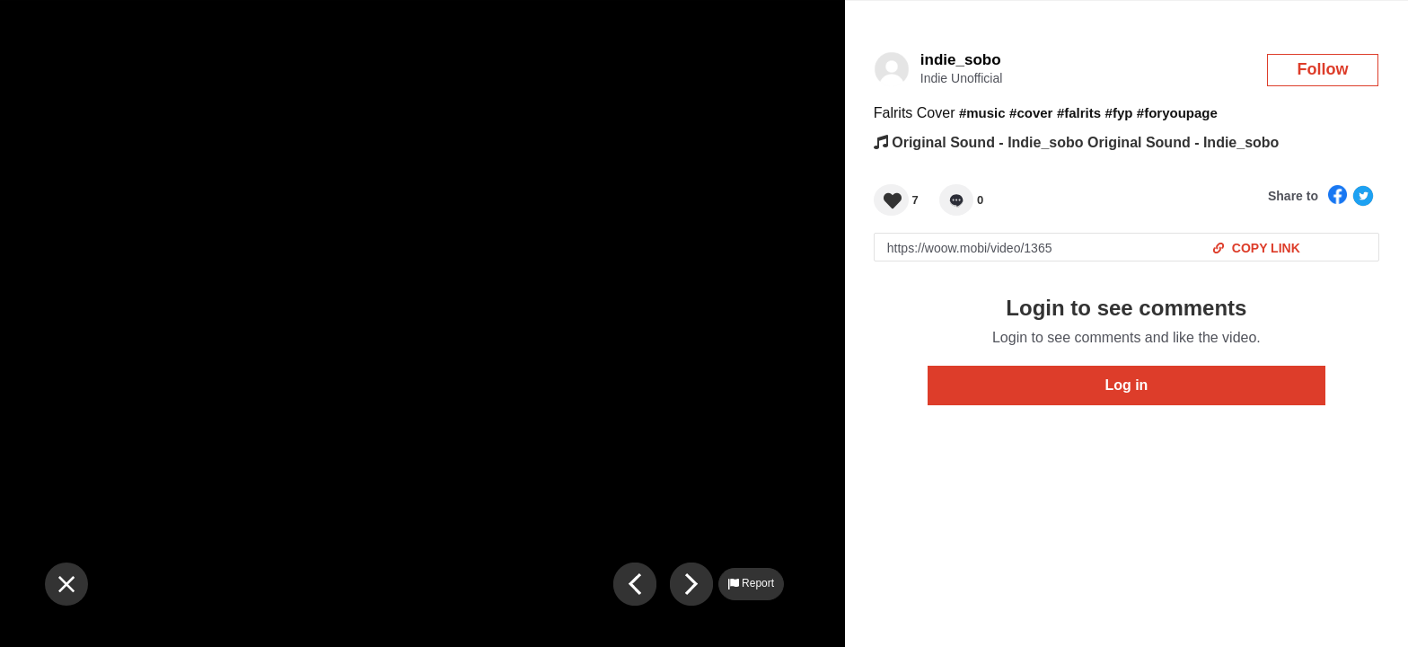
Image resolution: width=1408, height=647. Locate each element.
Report (751, 583)
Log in (1126, 385)
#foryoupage (1177, 112)
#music (982, 112)
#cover (1030, 112)
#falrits (1079, 112)
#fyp (1119, 112)
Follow (1323, 69)
